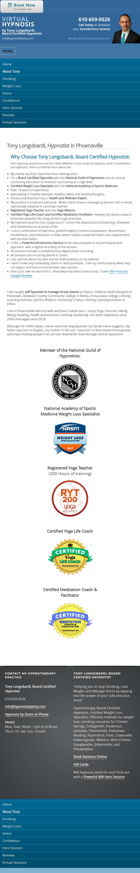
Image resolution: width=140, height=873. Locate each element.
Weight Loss (11, 86)
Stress (7, 93)
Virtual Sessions (14, 122)
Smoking (9, 79)
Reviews (8, 115)
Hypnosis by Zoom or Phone (26, 714)
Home (7, 64)
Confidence (11, 100)
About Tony (11, 71)
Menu (8, 51)
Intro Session (12, 108)
